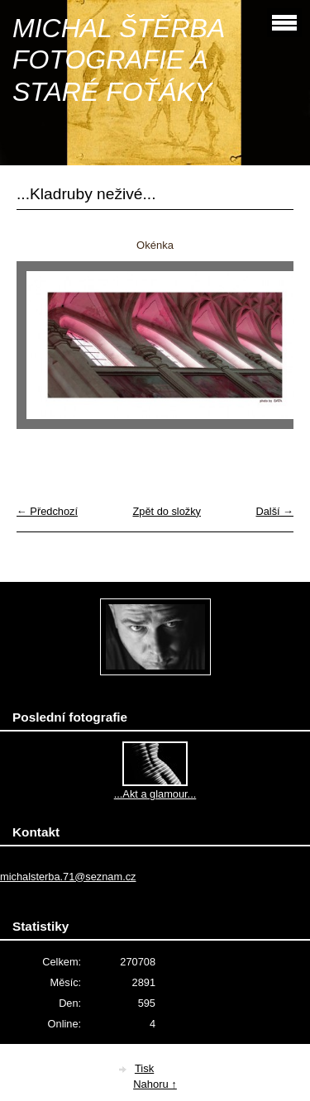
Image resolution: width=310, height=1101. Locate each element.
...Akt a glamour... (155, 794)
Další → (274, 511)
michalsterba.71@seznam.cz (68, 876)
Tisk (144, 1068)
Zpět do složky (166, 511)
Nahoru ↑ (155, 1084)
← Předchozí (47, 511)
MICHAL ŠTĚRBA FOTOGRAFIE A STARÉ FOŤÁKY (118, 60)
